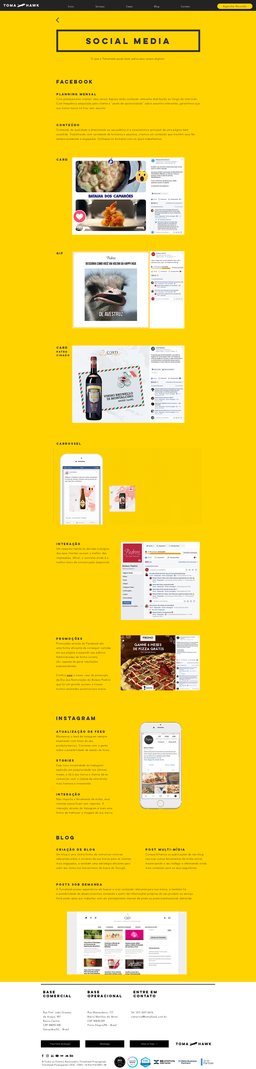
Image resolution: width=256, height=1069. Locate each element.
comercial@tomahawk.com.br (149, 1016)
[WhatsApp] (104, 1043)
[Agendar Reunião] (234, 6)
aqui (70, 675)
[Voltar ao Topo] (149, 1043)
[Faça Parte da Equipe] (60, 1043)
